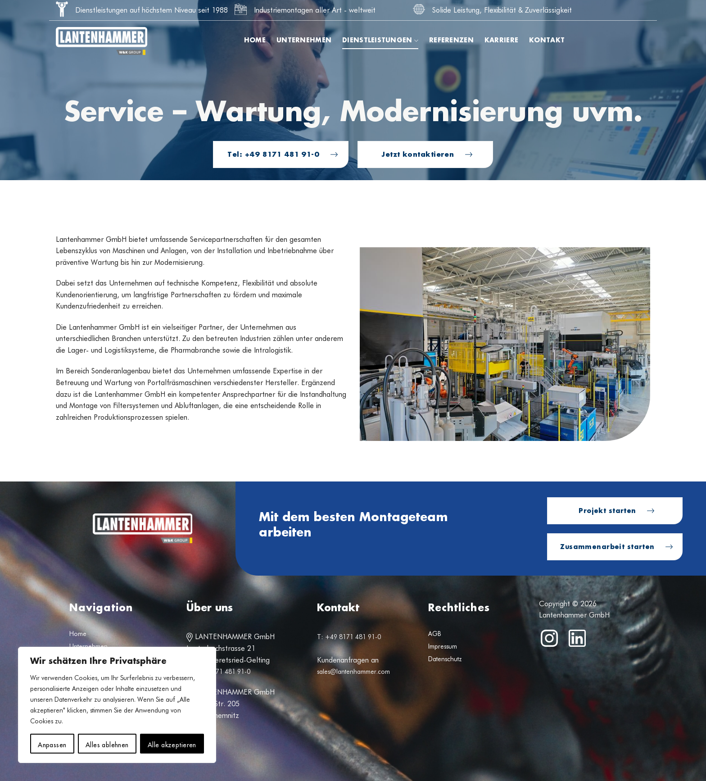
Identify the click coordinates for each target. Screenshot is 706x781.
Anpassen (52, 743)
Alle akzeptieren (172, 743)
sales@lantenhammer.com (353, 671)
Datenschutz (445, 659)
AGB (434, 633)
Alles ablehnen (107, 743)
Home (255, 40)
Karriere (501, 40)
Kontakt (547, 40)
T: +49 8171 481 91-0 (218, 671)
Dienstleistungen (380, 40)
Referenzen (451, 40)
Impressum (442, 646)
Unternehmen (303, 40)
